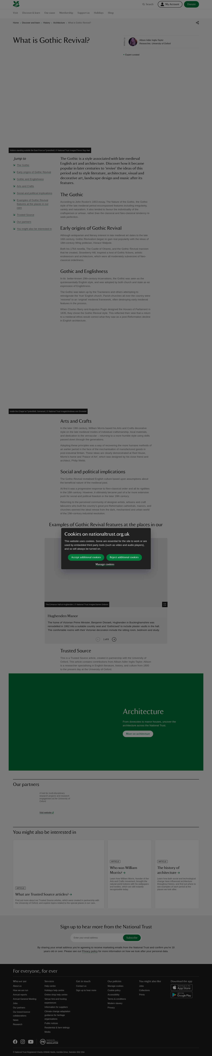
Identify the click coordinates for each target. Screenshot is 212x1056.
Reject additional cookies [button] (124, 536)
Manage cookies (105, 543)
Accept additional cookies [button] (86, 536)
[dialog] (106, 527)
